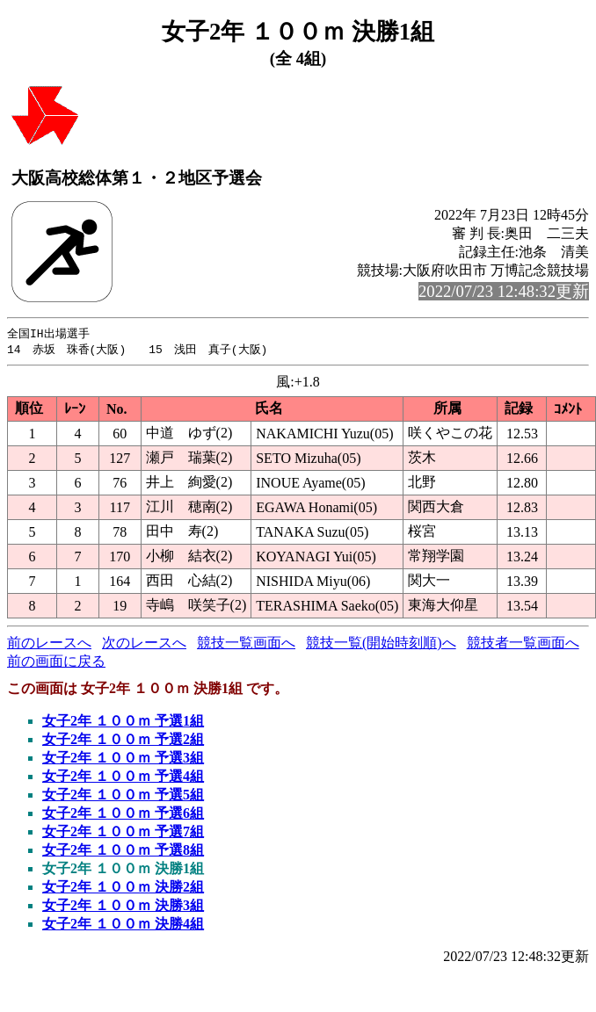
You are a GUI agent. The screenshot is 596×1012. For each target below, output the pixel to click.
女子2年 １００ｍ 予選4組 (123, 777)
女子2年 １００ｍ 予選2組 (123, 741)
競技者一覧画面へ (523, 644)
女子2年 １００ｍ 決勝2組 (123, 888)
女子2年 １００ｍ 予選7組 (123, 833)
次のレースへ (144, 644)
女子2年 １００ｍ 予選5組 (123, 796)
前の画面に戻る (56, 662)
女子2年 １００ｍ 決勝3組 (123, 907)
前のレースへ (49, 644)
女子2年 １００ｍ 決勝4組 (123, 925)
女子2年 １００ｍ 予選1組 (123, 722)
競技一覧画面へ (246, 644)
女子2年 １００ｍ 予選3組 (123, 759)
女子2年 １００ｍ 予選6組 (123, 814)
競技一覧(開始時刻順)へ (381, 644)
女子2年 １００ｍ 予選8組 (123, 851)
